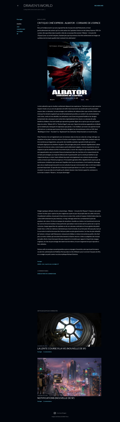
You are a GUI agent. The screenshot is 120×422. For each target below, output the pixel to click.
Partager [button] (19, 19)
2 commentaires (47, 401)
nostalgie (20, 31)
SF (17, 34)
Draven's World (38, 5)
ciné (18, 26)
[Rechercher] (98, 5)
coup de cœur (21, 29)
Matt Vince (65, 416)
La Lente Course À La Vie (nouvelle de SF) (61, 348)
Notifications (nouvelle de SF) (55, 398)
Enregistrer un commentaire (46, 273)
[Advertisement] (69, 292)
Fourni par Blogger (60, 413)
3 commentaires (47, 351)
